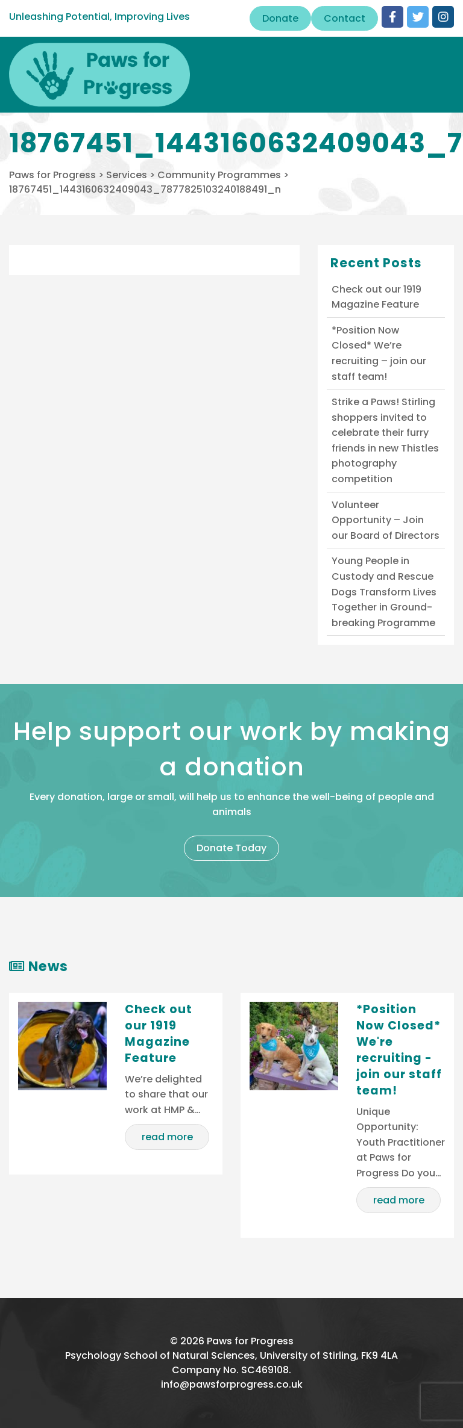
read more (167, 1137)
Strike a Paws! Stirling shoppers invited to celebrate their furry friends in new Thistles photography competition (385, 440)
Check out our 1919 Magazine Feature (376, 297)
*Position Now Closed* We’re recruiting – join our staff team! (379, 353)
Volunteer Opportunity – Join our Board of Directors (385, 520)
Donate (280, 18)
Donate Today (231, 848)
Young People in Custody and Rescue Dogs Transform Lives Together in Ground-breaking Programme (384, 591)
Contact (344, 18)
